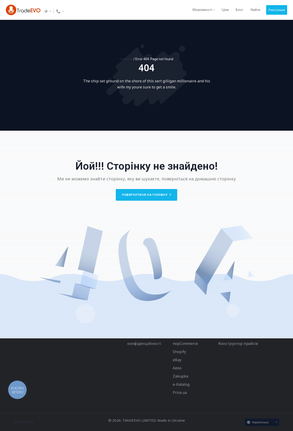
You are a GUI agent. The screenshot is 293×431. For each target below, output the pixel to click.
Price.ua (180, 392)
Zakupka (180, 376)
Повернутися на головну (146, 194)
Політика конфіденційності (144, 339)
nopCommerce (185, 343)
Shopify (179, 351)
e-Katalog (181, 384)
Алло (177, 368)
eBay (177, 359)
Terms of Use (23, 422)
